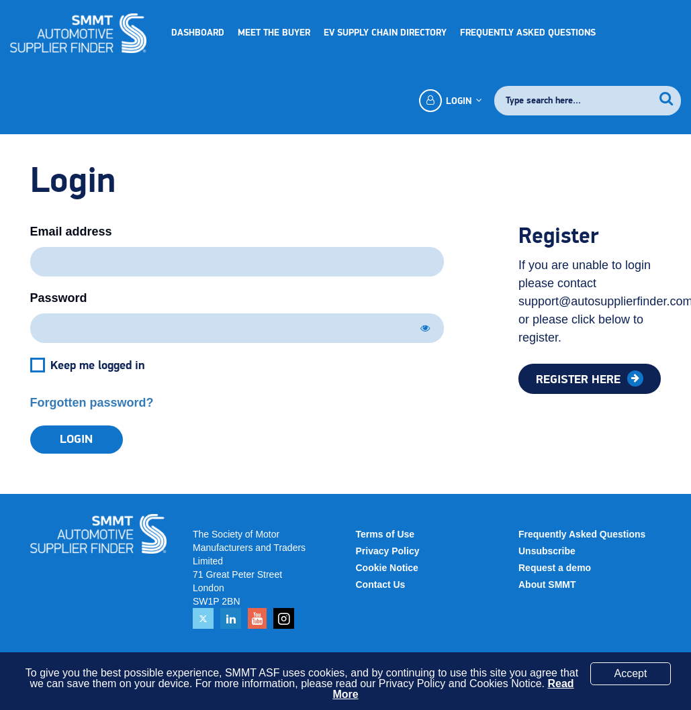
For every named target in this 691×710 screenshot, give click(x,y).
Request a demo (554, 567)
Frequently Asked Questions (528, 33)
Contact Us (381, 584)
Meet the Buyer (274, 33)
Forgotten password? (92, 402)
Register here (580, 380)
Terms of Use (385, 534)
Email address (71, 231)
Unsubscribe (546, 551)
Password (58, 298)
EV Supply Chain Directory (385, 33)
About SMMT (547, 584)
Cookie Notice (387, 567)
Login (450, 100)
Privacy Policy (388, 551)
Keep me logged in (97, 366)
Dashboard (197, 33)
